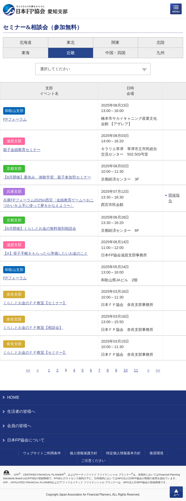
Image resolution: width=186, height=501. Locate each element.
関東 (115, 42)
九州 (160, 52)
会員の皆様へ (19, 425)
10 (125, 370)
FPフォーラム (15, 119)
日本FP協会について (25, 440)
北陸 (160, 42)
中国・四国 (115, 52)
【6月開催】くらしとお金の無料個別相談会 (39, 228)
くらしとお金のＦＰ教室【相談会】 (33, 327)
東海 (26, 52)
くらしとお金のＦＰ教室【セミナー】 (35, 303)
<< (28, 370)
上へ (176, 492)
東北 (71, 42)
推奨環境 (156, 453)
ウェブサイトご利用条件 (42, 453)
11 (136, 370)
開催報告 (174, 198)
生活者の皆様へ (21, 411)
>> (158, 370)
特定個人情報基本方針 (123, 453)
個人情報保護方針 (83, 453)
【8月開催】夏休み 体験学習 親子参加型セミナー (47, 177)
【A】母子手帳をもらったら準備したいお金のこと (45, 253)
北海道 (26, 42)
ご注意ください (93, 461)
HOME (13, 397)
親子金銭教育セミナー (21, 150)
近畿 (71, 52)
